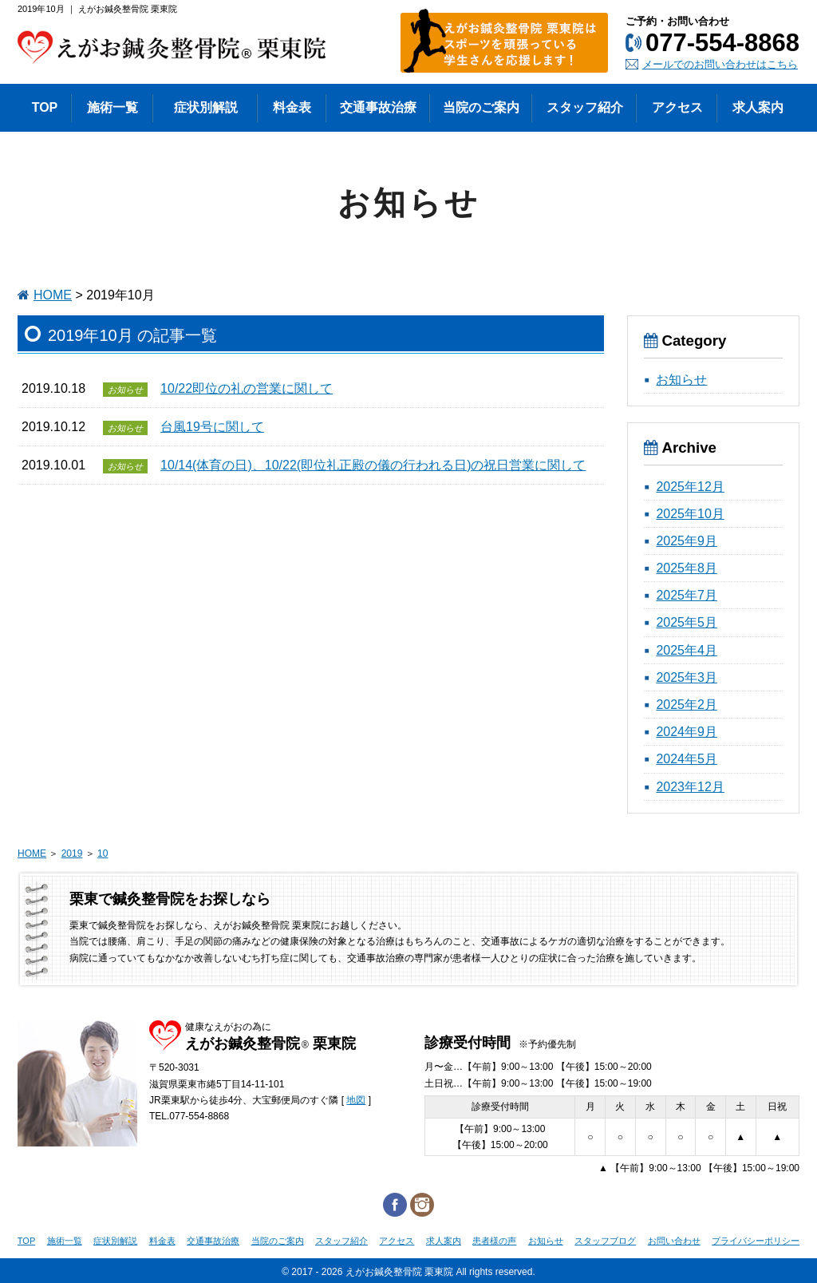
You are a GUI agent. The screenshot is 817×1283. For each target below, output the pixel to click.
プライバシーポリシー (755, 1240)
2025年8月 (686, 568)
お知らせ (681, 379)
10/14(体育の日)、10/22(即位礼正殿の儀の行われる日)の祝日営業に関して (373, 465)
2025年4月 (686, 650)
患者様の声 (494, 1240)
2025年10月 (690, 514)
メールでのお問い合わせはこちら (720, 64)
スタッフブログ (605, 1240)
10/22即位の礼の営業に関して (246, 388)
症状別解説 (115, 1240)
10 (102, 853)
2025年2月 (686, 704)
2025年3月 (686, 677)
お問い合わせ (674, 1240)
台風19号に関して (212, 427)
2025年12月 (690, 486)
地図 (355, 1100)
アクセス (396, 1240)
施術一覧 (64, 1240)
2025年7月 (686, 595)
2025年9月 (686, 541)
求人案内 (443, 1240)
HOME (53, 295)
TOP (26, 1240)
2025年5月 (686, 622)
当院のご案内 (277, 1240)
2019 (72, 853)
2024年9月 (686, 732)
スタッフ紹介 (341, 1240)
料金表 (162, 1240)
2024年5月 (686, 759)
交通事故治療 (213, 1240)
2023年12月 (690, 787)
